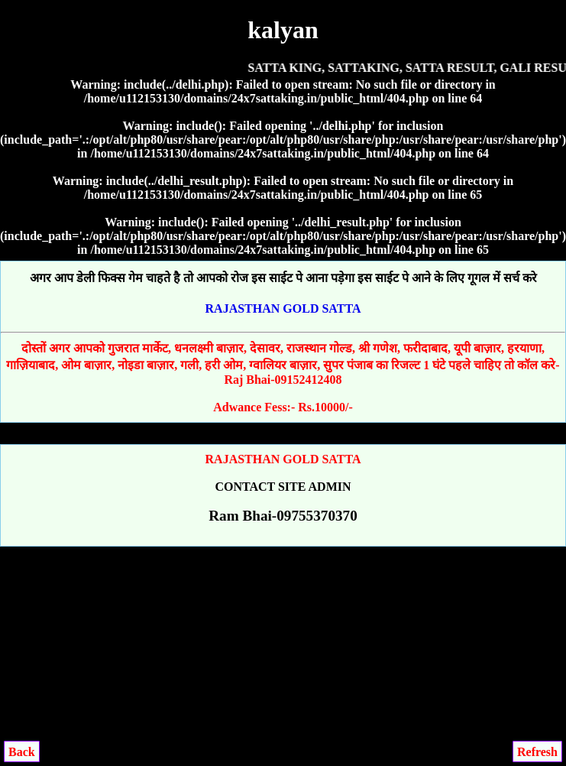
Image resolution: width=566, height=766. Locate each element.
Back (21, 751)
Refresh (537, 751)
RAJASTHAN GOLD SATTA (283, 308)
